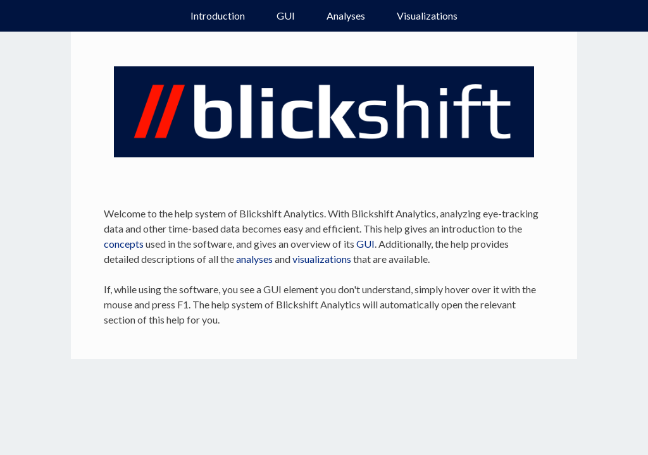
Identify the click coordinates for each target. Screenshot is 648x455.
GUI (286, 15)
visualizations (321, 259)
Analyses (346, 15)
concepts (124, 244)
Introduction (217, 15)
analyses (254, 259)
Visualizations (427, 15)
